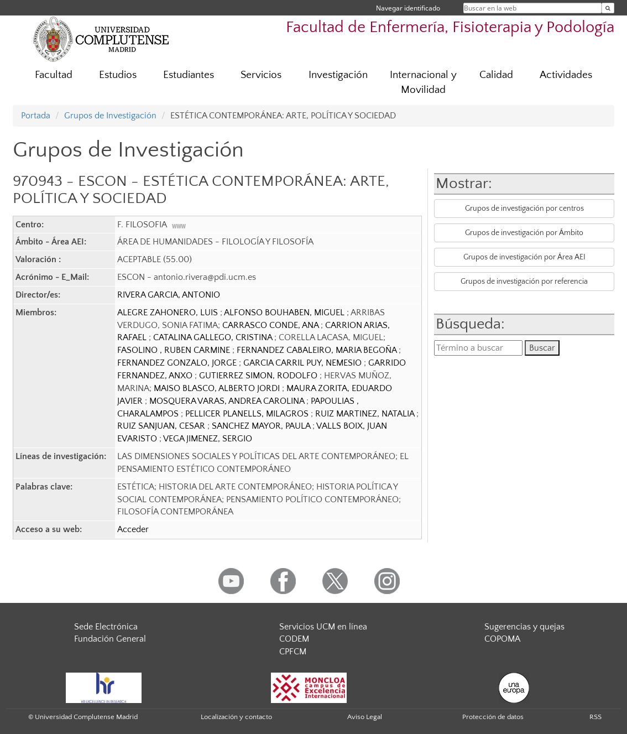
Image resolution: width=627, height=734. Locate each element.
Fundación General (110, 639)
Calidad (496, 75)
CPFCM (292, 652)
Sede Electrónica (106, 627)
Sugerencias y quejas (524, 627)
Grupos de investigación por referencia (524, 281)
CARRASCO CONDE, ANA (271, 325)
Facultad (53, 75)
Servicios (261, 75)
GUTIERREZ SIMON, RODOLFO (259, 376)
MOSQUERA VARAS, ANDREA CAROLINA (227, 401)
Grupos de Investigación (110, 116)
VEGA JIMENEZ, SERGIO (207, 439)
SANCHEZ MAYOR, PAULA (262, 426)
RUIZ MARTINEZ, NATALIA (365, 414)
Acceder (133, 529)
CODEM (294, 639)
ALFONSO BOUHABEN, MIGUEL (285, 312)
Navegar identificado (408, 8)
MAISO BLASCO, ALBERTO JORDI (218, 388)
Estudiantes (188, 75)
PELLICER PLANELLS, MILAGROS (248, 414)
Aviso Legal (364, 717)
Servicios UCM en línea (323, 627)
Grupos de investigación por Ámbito (524, 232)
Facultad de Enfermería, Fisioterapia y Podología (450, 27)
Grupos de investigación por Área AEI (524, 257)
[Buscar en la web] (608, 8)
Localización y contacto (236, 717)
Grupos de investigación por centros (524, 208)
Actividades (566, 75)
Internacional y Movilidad (423, 82)
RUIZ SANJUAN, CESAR (162, 426)
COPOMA (502, 639)
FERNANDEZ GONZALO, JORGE (178, 363)
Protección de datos (493, 717)
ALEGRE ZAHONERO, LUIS (168, 312)
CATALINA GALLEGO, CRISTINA (213, 337)
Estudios (118, 75)
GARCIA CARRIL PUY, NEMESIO (303, 363)
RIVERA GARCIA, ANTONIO (168, 295)
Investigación (338, 75)
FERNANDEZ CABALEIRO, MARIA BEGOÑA (318, 350)
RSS (595, 717)
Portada (35, 116)
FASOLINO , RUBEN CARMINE (174, 350)
